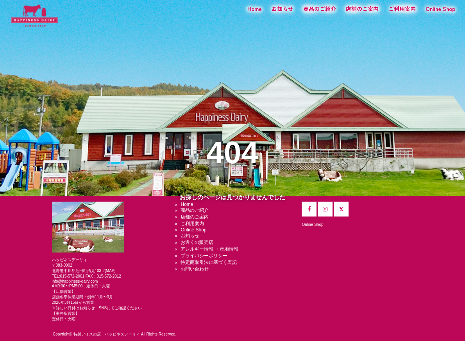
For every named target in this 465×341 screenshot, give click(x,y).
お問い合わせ (195, 269)
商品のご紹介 (319, 9)
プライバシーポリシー (204, 255)
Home (254, 9)
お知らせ (282, 9)
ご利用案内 (402, 9)
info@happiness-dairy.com (75, 281)
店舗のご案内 (362, 9)
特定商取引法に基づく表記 (209, 262)
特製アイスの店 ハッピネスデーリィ (106, 334)
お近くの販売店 (197, 242)
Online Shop (440, 9)
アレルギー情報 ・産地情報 (209, 249)
